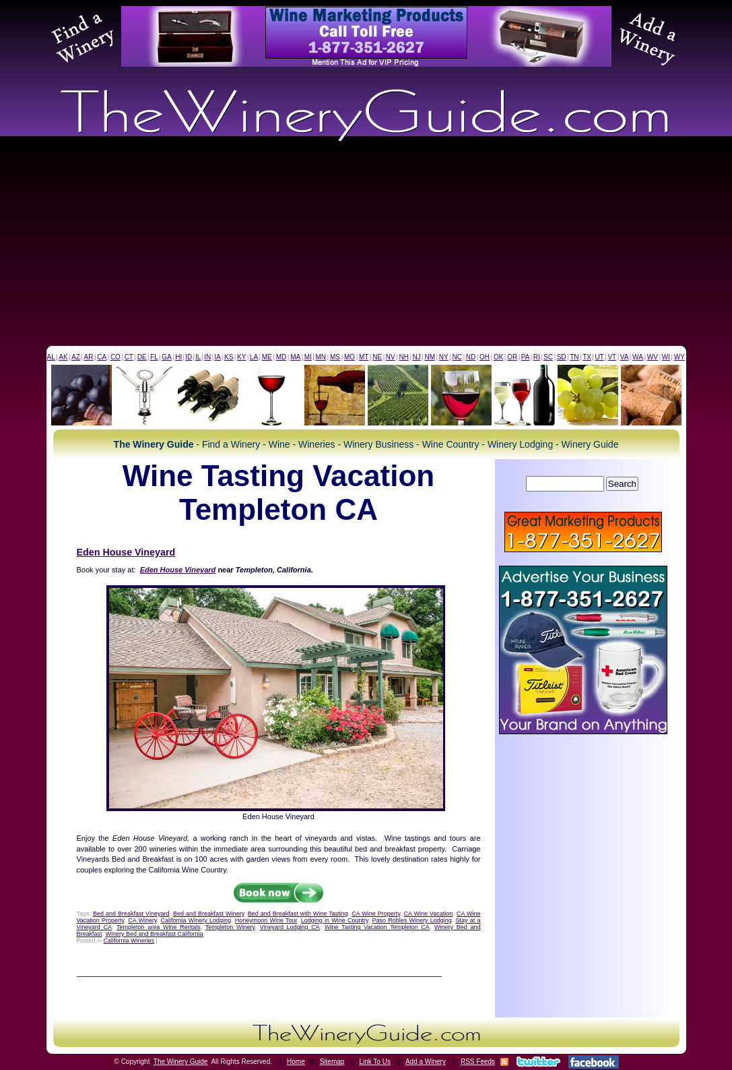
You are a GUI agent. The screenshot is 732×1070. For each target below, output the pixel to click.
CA (101, 357)
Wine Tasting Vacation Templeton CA (377, 927)
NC (456, 357)
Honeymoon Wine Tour (266, 920)
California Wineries (129, 940)
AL (51, 357)
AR (89, 357)
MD (281, 357)
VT (611, 357)
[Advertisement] (366, 244)
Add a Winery (425, 1061)
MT (363, 357)
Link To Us (375, 1061)
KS (228, 357)
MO (349, 357)
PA (525, 357)
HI (178, 357)
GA (166, 357)
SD (561, 357)
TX (587, 357)
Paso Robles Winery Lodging (412, 920)
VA (624, 357)
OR (512, 357)
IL (198, 357)
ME (267, 357)
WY (679, 357)
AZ (75, 357)
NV (390, 357)
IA (217, 357)
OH (484, 357)
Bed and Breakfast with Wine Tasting (298, 913)
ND (470, 357)
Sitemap (332, 1061)
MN (320, 357)
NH (403, 357)
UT (599, 357)
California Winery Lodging (195, 920)
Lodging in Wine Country (334, 920)
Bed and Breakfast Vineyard (131, 913)
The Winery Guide (181, 1061)
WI (666, 357)
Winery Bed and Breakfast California (154, 933)
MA (295, 357)
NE (377, 357)
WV (652, 357)
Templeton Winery (230, 927)
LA (254, 357)
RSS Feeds (478, 1061)
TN (574, 357)
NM (429, 357)
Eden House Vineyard (126, 552)
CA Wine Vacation (428, 913)
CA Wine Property (376, 913)
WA (637, 357)
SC (548, 357)
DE (142, 357)
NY (443, 357)
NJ (416, 357)
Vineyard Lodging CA (290, 927)
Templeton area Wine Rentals (159, 927)
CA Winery (142, 920)
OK (498, 357)
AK (63, 357)
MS (335, 357)
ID (188, 357)
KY (241, 357)
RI (536, 357)
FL (154, 357)
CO (115, 357)
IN (207, 357)
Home (296, 1061)
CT (129, 357)
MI (308, 357)
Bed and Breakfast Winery (208, 913)
